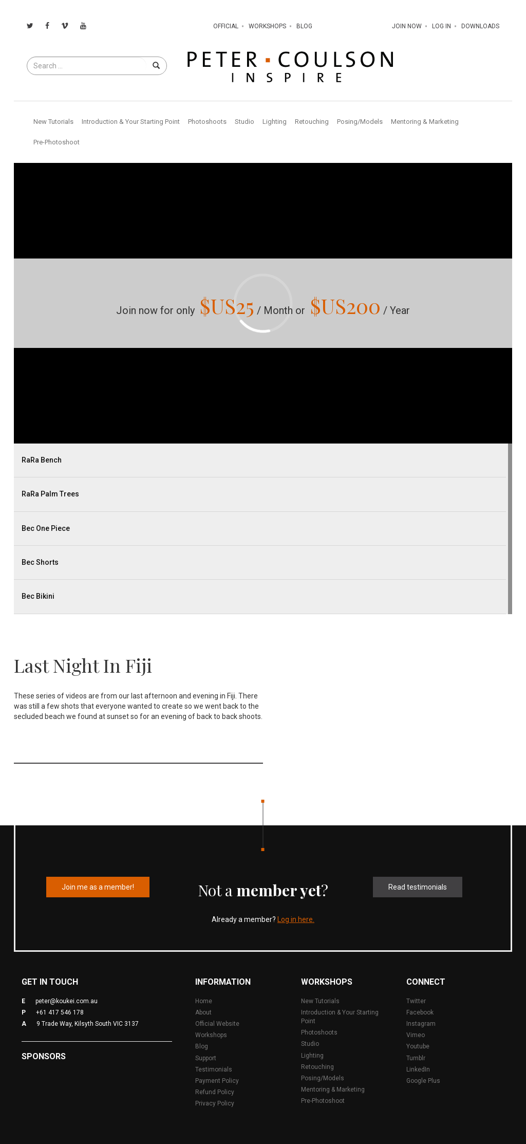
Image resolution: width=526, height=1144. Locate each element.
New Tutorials (53, 121)
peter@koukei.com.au (66, 1001)
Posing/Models (360, 121)
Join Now (407, 26)
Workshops (267, 26)
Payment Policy (217, 1080)
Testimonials (213, 1069)
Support (205, 1058)
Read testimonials (417, 887)
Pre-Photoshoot (56, 142)
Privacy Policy (214, 1103)
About (203, 1012)
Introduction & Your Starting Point (131, 121)
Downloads (480, 26)
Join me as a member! (98, 887)
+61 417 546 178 (60, 1012)
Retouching (312, 121)
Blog (304, 26)
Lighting (274, 121)
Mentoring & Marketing (425, 121)
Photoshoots (207, 121)
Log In (441, 26)
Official (225, 26)
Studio (244, 121)
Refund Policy (214, 1092)
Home (203, 1001)
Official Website (217, 1023)
